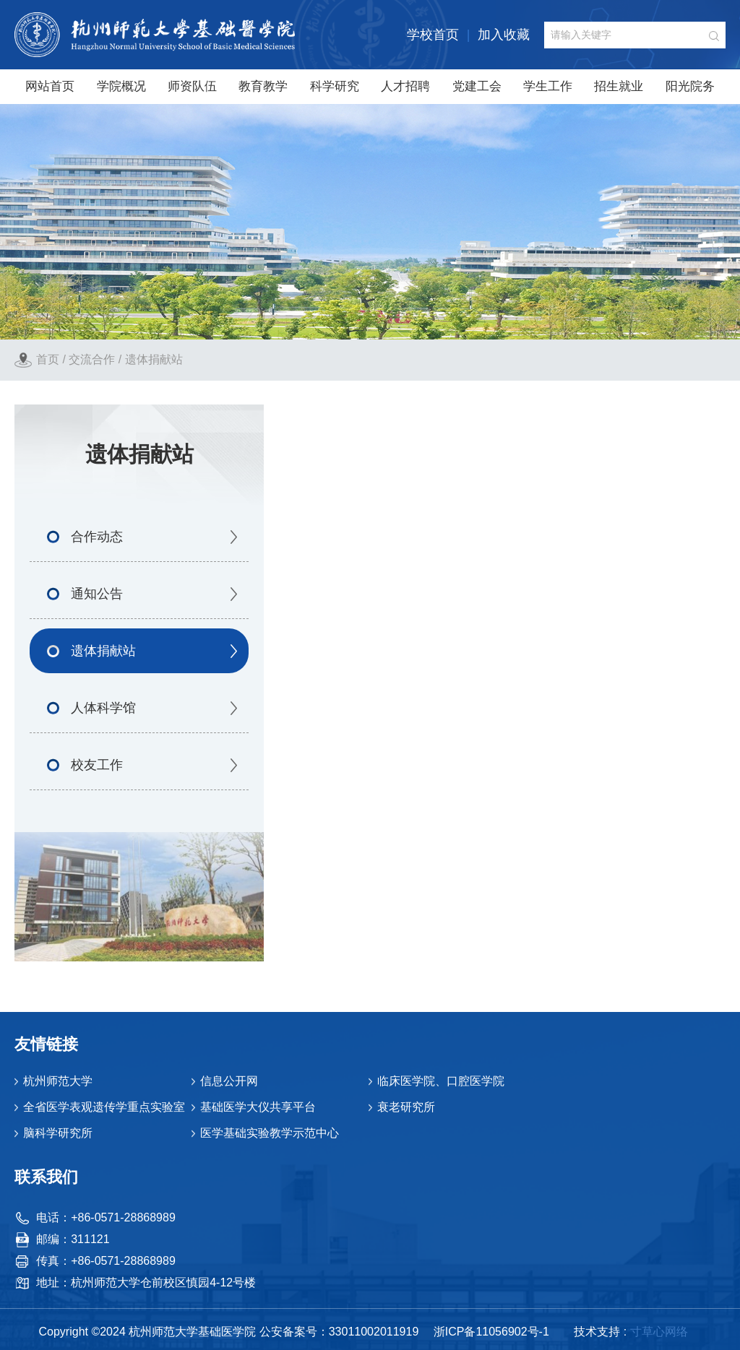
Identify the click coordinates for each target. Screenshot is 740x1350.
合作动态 (97, 536)
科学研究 (334, 86)
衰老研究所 (406, 1107)
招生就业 (618, 86)
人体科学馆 (103, 708)
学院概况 (121, 86)
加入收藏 (504, 34)
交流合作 (92, 359)
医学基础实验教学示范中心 (269, 1133)
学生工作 (547, 86)
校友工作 (97, 765)
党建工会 (477, 86)
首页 (47, 359)
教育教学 (263, 86)
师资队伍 (192, 86)
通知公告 (97, 594)
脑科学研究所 (57, 1133)
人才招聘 (405, 86)
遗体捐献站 (154, 359)
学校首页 (433, 34)
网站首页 (49, 86)
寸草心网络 (659, 1331)
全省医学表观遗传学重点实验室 (104, 1107)
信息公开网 (229, 1081)
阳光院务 (690, 86)
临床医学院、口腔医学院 (440, 1081)
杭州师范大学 (57, 1081)
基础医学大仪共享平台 (258, 1107)
